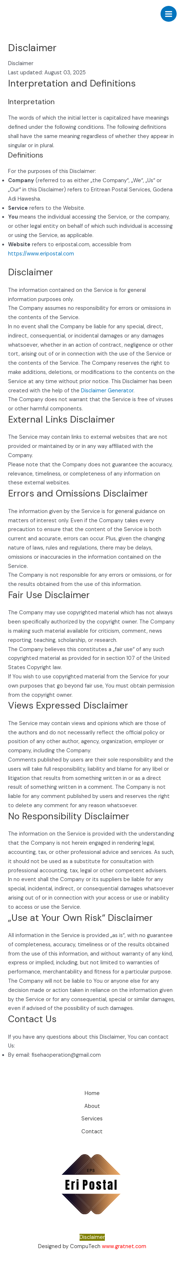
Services (92, 1118)
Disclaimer (92, 1237)
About (92, 1106)
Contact (92, 1131)
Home (92, 1093)
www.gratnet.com (124, 1246)
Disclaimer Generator (107, 390)
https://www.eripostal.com (41, 253)
